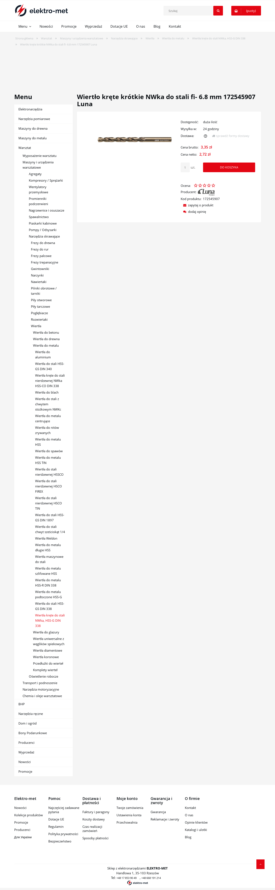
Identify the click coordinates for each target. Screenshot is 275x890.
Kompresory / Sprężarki (46, 180)
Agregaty (35, 174)
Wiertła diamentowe (47, 650)
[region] (137, 67)
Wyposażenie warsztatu (39, 156)
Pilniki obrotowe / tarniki (44, 291)
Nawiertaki (38, 282)
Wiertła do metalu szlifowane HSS (48, 571)
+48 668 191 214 (151, 878)
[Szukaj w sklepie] (194, 10)
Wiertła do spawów (49, 451)
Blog (188, 837)
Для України (23, 837)
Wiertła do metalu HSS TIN (48, 460)
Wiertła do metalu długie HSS (48, 547)
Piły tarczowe (40, 306)
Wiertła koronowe (46, 657)
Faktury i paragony (95, 812)
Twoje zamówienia (129, 808)
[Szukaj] (218, 11)
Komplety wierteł (45, 670)
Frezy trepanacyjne (44, 262)
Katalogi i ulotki (196, 830)
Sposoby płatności (95, 838)
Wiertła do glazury (46, 632)
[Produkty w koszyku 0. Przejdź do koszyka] (246, 11)
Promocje (25, 771)
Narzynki (37, 275)
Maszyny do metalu (32, 138)
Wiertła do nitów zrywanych (47, 430)
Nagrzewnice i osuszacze (46, 210)
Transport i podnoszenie (40, 683)
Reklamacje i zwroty (165, 819)
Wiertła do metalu (46, 345)
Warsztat (24, 148)
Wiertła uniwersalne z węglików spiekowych (48, 641)
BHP (21, 704)
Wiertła (36, 326)
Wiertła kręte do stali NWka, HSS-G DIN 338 (50, 620)
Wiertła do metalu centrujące (48, 418)
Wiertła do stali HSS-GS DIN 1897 (49, 517)
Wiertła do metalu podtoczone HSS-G (48, 594)
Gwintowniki (40, 269)
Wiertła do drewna (46, 339)
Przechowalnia (126, 822)
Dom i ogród (27, 723)
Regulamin (56, 826)
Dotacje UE (56, 819)
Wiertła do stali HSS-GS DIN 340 (49, 366)
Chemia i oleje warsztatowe (42, 696)
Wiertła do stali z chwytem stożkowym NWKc (48, 404)
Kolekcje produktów (28, 815)
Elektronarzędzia (30, 109)
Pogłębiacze (39, 313)
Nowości (24, 762)
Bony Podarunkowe (32, 733)
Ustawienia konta (128, 815)
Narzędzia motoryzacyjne (41, 689)
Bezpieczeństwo (59, 841)
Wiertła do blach (47, 392)
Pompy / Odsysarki (42, 230)
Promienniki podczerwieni (38, 201)
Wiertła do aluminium (43, 354)
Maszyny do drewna (32, 128)
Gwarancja (158, 812)
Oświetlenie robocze (43, 676)
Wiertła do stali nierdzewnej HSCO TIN (48, 503)
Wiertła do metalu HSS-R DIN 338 (48, 582)
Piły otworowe (41, 300)
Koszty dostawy (93, 819)
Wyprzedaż (26, 752)
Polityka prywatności (63, 834)
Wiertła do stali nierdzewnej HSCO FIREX (48, 486)
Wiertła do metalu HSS (48, 442)
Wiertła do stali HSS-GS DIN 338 (49, 606)
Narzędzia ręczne (30, 714)
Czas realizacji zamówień (92, 828)
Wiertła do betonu (46, 332)
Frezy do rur (40, 249)
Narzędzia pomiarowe (34, 119)
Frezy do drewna (43, 243)
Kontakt (190, 808)
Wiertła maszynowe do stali (49, 559)
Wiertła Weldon (46, 538)
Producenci (26, 742)
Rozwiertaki (39, 319)
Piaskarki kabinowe (43, 223)
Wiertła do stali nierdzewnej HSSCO (49, 472)
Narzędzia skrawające (44, 236)
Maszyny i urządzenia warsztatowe (38, 164)
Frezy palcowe (41, 256)
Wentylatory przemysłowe (38, 189)
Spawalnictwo (39, 217)
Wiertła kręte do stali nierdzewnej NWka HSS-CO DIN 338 (50, 380)
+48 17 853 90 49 (126, 878)
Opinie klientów (196, 822)
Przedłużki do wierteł (48, 663)
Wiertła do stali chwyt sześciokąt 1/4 (50, 529)
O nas (189, 815)
